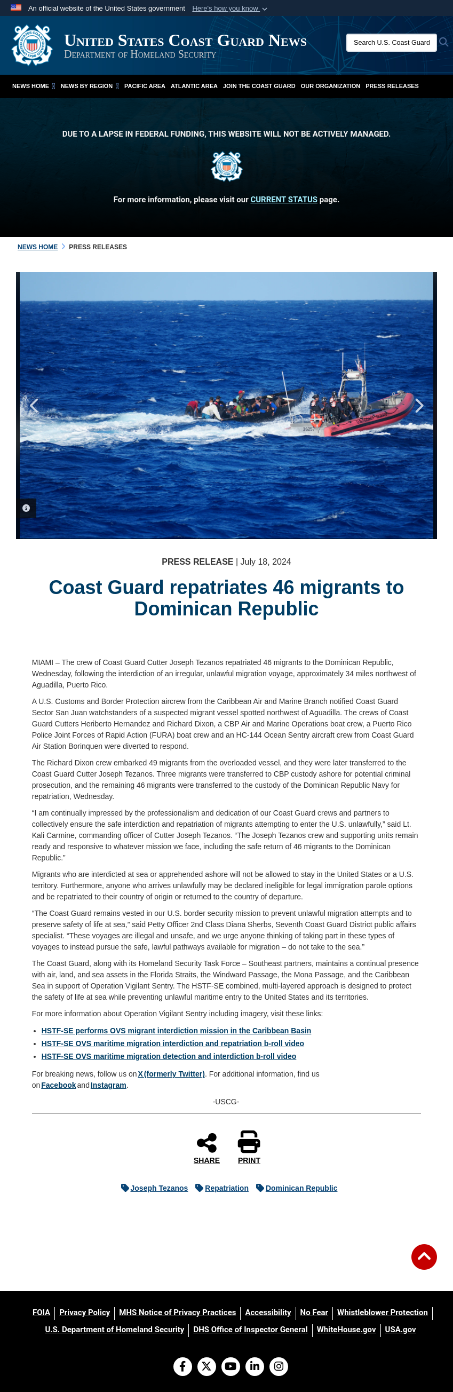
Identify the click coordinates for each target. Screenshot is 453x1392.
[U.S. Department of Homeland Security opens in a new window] (114, 1329)
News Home (33, 86)
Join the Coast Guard (259, 86)
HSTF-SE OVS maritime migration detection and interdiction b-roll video (169, 1056)
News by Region (90, 86)
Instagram (108, 1085)
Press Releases (392, 86)
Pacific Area (144, 86)
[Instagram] (278, 1367)
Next (418, 405)
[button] (230, 8)
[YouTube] (230, 1367)
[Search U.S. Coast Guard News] (391, 43)
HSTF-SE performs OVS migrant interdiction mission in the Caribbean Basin (177, 1030)
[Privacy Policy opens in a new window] (84, 1312)
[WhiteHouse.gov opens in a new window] (346, 1329)
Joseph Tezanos (152, 1188)
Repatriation (219, 1188)
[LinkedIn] (254, 1367)
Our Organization (331, 86)
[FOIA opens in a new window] (41, 1312)
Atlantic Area (194, 86)
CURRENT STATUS (283, 199)
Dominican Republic (294, 1188)
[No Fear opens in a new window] (314, 1312)
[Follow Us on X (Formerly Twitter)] (206, 1367)
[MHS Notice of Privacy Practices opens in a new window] (177, 1312)
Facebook (58, 1085)
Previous (34, 405)
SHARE (207, 1148)
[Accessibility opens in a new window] (268, 1312)
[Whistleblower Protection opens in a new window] (382, 1312)
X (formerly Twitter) (171, 1074)
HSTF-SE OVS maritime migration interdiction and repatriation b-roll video (173, 1043)
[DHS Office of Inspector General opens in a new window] (250, 1329)
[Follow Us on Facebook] (182, 1367)
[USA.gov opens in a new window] (400, 1329)
